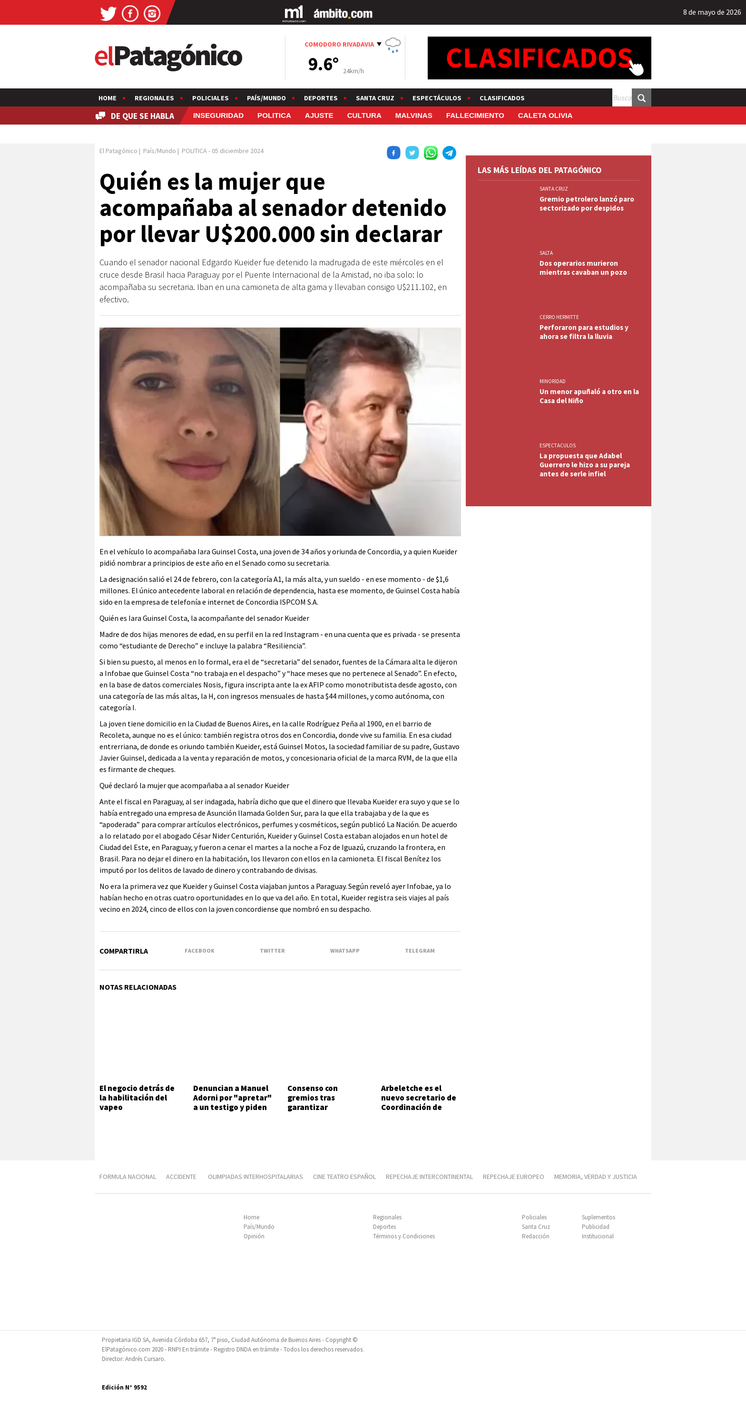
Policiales (210, 98)
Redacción (536, 1236)
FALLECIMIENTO (475, 115)
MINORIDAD (553, 381)
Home (107, 98)
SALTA (546, 253)
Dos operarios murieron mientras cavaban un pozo (583, 268)
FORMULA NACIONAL (127, 1176)
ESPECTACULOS (558, 445)
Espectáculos (436, 98)
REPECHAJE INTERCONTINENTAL (429, 1176)
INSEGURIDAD (218, 115)
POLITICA (274, 115)
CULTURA (364, 115)
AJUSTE (319, 115)
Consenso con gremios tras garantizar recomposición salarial (314, 1107)
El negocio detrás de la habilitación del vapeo (137, 1098)
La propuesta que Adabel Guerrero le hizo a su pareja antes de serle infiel (585, 464)
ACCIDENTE (182, 1176)
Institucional (598, 1236)
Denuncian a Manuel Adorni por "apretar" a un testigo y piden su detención (232, 1102)
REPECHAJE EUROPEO (513, 1176)
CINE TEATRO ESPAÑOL (344, 1176)
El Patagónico (118, 150)
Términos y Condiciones (404, 1236)
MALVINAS (413, 115)
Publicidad (595, 1227)
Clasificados (502, 98)
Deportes (321, 98)
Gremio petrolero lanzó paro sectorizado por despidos (587, 203)
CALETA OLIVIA (545, 115)
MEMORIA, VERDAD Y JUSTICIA (595, 1176)
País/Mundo (266, 98)
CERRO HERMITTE (559, 317)
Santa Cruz (375, 98)
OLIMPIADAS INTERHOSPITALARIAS (255, 1176)
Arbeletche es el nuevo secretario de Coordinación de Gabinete (418, 1102)
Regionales (154, 98)
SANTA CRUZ (554, 188)
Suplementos (598, 1217)
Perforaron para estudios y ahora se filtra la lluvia (584, 332)
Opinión (254, 1236)
